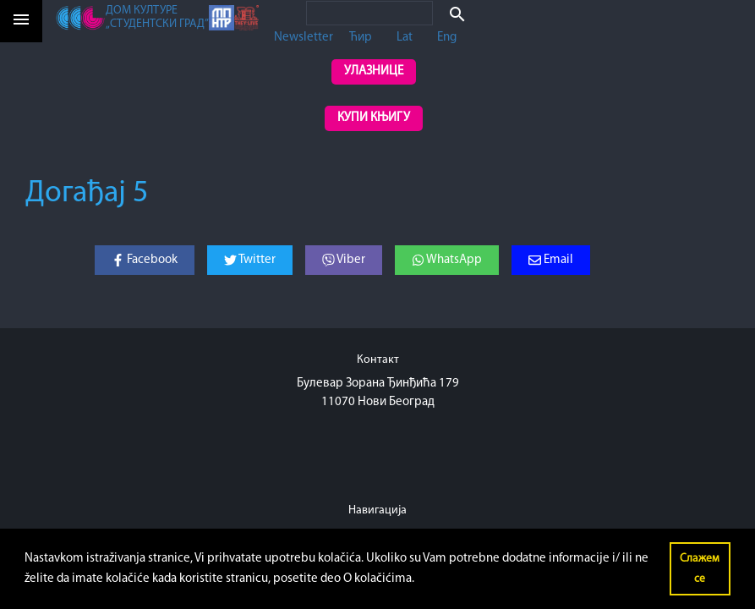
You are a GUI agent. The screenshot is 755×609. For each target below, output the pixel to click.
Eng (447, 37)
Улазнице (373, 71)
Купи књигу (373, 118)
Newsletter (303, 37)
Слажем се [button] (699, 568)
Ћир (360, 37)
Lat (405, 37)
